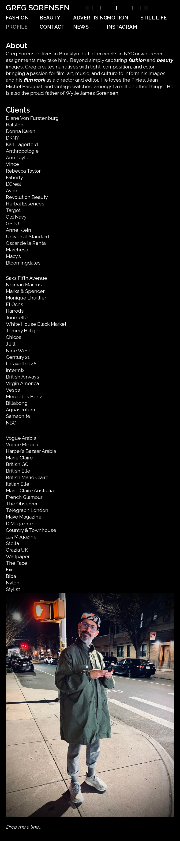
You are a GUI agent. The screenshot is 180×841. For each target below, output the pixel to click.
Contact (52, 27)
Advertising (90, 18)
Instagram (122, 27)
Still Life (153, 18)
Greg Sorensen (38, 7)
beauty (165, 60)
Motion (117, 18)
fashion (137, 60)
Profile (16, 27)
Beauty (50, 18)
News (81, 27)
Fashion (17, 18)
